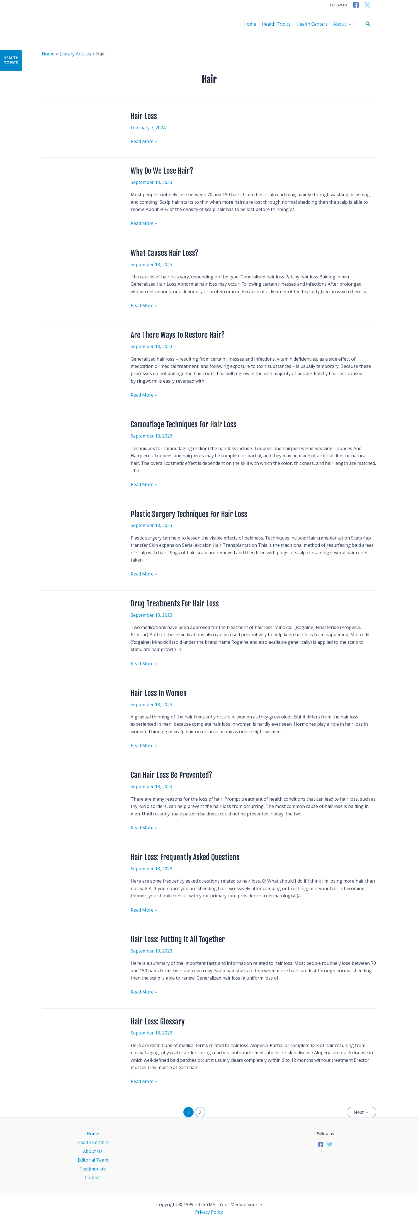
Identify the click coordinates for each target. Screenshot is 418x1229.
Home (250, 24)
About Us (93, 1151)
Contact (93, 1177)
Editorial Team (93, 1160)
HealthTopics (10, 60)
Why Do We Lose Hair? (162, 170)
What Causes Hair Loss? (164, 253)
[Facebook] (356, 4)
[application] (349, 24)
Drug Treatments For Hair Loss (175, 603)
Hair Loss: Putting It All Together (178, 939)
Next (361, 1112)
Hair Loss (144, 116)
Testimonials (92, 1169)
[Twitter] (367, 4)
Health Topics (276, 24)
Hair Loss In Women (159, 693)
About (342, 24)
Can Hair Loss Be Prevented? (171, 775)
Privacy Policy (209, 1212)
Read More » (144, 141)
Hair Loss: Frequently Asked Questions (185, 857)
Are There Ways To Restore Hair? (178, 335)
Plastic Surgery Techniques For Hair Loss (189, 514)
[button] (368, 24)
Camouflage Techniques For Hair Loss (183, 424)
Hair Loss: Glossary (157, 1021)
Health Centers (312, 24)
